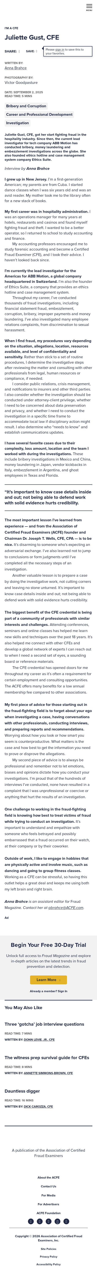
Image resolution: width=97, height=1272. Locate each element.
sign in (59, 50)
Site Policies (48, 1249)
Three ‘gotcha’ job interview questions (44, 1024)
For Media (48, 1195)
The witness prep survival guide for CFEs (47, 1057)
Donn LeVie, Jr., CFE (39, 1040)
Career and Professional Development (39, 114)
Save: (31, 51)
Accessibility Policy (48, 1264)
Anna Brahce (16, 68)
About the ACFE (48, 1178)
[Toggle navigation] (89, 7)
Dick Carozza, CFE (38, 1107)
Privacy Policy (48, 1256)
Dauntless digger (22, 1091)
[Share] (12, 51)
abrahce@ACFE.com (65, 907)
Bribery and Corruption (26, 106)
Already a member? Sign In (48, 991)
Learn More (46, 980)
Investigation (17, 123)
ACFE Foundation (49, 1213)
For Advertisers (48, 1204)
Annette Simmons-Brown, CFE (48, 1073)
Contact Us (48, 1186)
